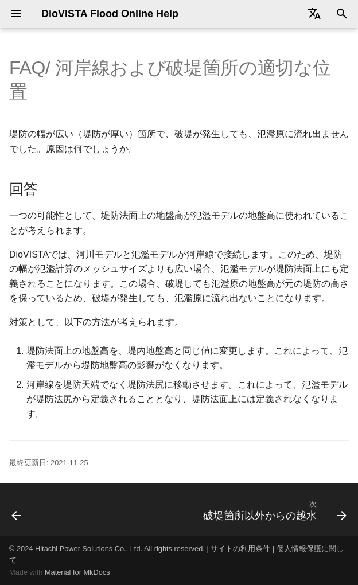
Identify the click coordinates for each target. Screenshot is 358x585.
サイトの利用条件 (240, 548)
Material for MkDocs (77, 572)
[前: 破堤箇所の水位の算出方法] (17, 510)
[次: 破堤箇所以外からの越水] (273, 510)
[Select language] (314, 13)
